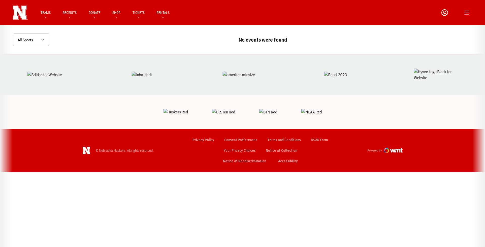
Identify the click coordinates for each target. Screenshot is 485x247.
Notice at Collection (281, 133)
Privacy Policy (203, 122)
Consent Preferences (240, 122)
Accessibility (288, 143)
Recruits (70, 13)
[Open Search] (455, 13)
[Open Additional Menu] (466, 12)
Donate (94, 13)
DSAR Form (319, 122)
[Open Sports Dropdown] (31, 40)
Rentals (163, 13)
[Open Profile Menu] (444, 12)
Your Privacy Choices (239, 133)
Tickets (139, 13)
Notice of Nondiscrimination (244, 143)
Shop (116, 13)
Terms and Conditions (284, 122)
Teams (46, 13)
